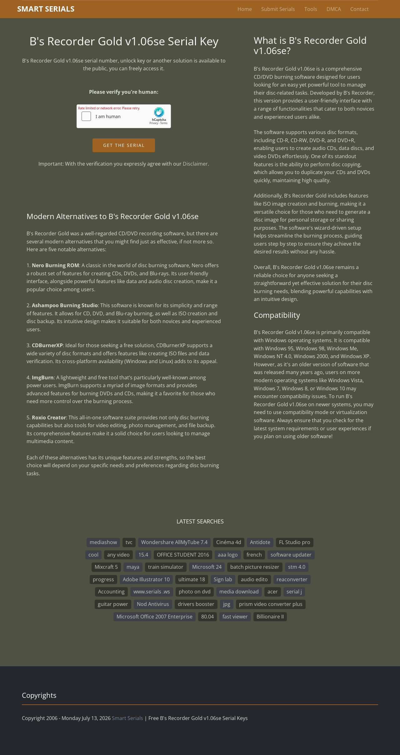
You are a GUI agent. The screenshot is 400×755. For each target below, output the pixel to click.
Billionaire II (270, 616)
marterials (45, 8)
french (254, 554)
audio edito (254, 579)
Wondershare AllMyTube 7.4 (174, 542)
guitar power (113, 604)
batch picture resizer (254, 566)
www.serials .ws (151, 591)
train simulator (165, 566)
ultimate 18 (191, 579)
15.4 (143, 554)
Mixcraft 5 (106, 566)
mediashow (103, 542)
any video (118, 554)
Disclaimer (195, 163)
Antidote (260, 542)
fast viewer (235, 616)
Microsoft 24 (207, 566)
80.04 (207, 616)
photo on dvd (195, 591)
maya (133, 566)
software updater (291, 554)
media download (239, 591)
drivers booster (196, 604)
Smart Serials (127, 718)
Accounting (111, 591)
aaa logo (228, 554)
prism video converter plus (270, 604)
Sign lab (223, 579)
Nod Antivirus (153, 604)
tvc (129, 542)
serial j (294, 591)
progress (103, 579)
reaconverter (292, 579)
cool (93, 554)
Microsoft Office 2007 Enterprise (154, 616)
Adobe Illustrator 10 (146, 579)
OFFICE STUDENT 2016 (183, 554)
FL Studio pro (294, 542)
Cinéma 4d (228, 542)
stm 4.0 (296, 566)
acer (273, 591)
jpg (226, 604)
